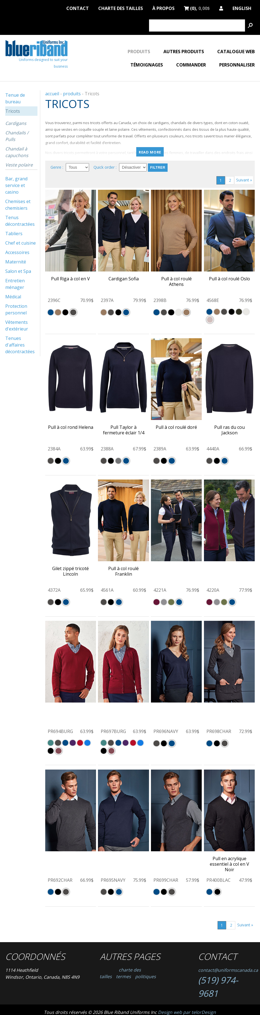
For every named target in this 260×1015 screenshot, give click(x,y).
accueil (52, 94)
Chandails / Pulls (17, 136)
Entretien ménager (15, 284)
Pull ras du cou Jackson (229, 430)
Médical (13, 297)
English (242, 7)
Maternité (15, 262)
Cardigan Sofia (123, 279)
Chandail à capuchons (16, 152)
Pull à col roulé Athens (176, 281)
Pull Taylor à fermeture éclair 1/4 (123, 430)
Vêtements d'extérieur (16, 325)
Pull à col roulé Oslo (229, 279)
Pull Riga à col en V (70, 279)
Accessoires (17, 252)
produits (72, 94)
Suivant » (244, 180)
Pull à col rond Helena (70, 427)
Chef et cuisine (20, 243)
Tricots (12, 111)
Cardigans (15, 123)
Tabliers (13, 233)
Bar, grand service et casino (16, 185)
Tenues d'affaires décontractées (20, 345)
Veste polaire (19, 165)
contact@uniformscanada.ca (228, 970)
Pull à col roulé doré (176, 427)
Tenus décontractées (20, 220)
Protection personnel (16, 309)
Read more (150, 152)
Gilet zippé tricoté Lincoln (70, 571)
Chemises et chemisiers (18, 204)
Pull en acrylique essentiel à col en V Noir (229, 864)
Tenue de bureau (15, 98)
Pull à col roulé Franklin (123, 571)
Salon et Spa (18, 271)
